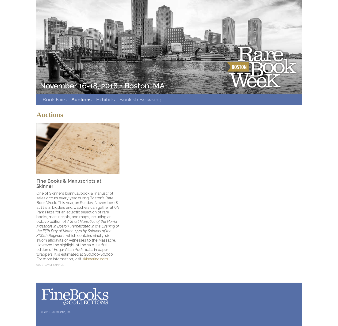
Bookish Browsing (140, 99)
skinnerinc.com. (95, 259)
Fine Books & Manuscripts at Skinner (68, 183)
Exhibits (105, 99)
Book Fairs (55, 99)
